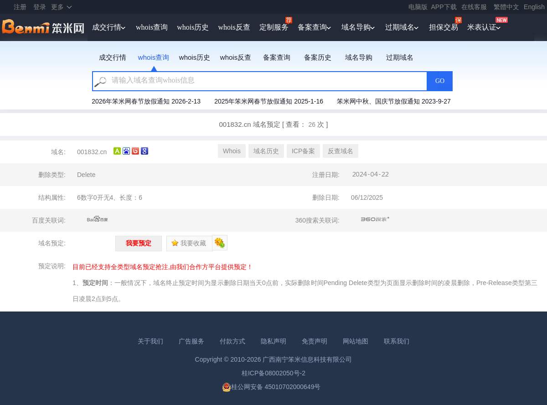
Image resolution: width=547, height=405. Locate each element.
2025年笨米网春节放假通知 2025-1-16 (268, 101)
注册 (20, 6)
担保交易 (443, 27)
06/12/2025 (367, 197)
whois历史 (193, 27)
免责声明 (314, 341)
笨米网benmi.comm (44, 27)
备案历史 (317, 57)
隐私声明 (273, 341)
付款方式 (232, 341)
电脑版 (418, 6)
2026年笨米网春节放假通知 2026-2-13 (146, 101)
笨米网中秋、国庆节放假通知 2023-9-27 (394, 101)
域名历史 (266, 151)
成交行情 (106, 27)
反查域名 (340, 151)
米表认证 (481, 27)
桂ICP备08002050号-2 (273, 373)
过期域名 (399, 27)
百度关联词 (97, 219)
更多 (57, 6)
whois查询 (152, 27)
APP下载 (444, 6)
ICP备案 (303, 151)
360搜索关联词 (375, 219)
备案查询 (312, 27)
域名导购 (356, 27)
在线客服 (474, 6)
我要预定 (138, 243)
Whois (232, 151)
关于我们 (150, 341)
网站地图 (355, 341)
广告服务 (191, 341)
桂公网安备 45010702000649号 (271, 386)
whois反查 (234, 27)
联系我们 (396, 341)
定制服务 (274, 27)
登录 (39, 6)
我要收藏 (188, 243)
